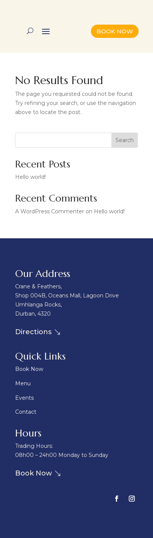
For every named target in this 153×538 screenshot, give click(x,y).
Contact (25, 411)
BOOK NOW (115, 31)
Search (125, 140)
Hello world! (30, 177)
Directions (33, 332)
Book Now (29, 369)
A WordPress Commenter (49, 211)
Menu (23, 383)
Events (24, 397)
